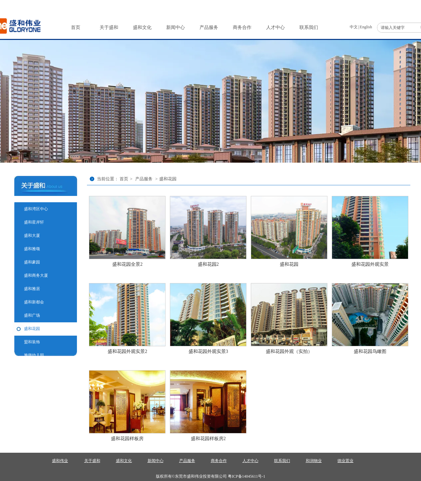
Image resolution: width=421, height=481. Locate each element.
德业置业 (345, 460)
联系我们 (282, 460)
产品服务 (144, 178)
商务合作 (219, 460)
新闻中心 (156, 460)
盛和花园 (168, 178)
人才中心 (250, 460)
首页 (124, 178)
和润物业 (314, 460)
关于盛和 (92, 460)
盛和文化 (124, 460)
